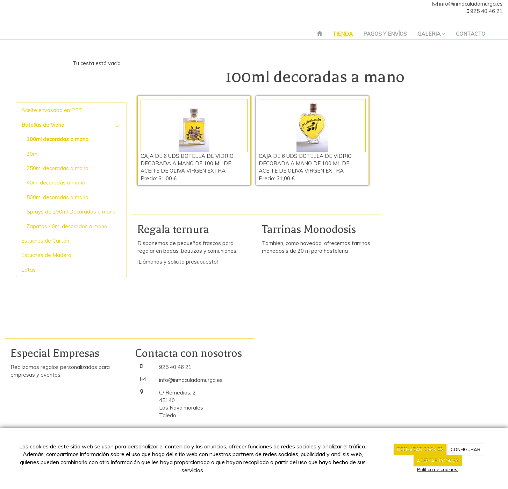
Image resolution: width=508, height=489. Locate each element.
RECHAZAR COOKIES (420, 449)
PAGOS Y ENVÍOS (385, 33)
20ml (32, 154)
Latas (28, 269)
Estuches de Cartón (45, 240)
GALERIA (431, 33)
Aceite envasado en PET (51, 110)
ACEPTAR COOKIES (437, 460)
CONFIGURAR (465, 449)
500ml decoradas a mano (57, 197)
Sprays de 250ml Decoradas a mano (71, 211)
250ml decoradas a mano (57, 168)
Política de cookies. (437, 469)
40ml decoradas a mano (56, 182)
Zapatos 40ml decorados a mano (67, 226)
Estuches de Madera (46, 255)
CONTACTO (470, 33)
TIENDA (342, 33)
